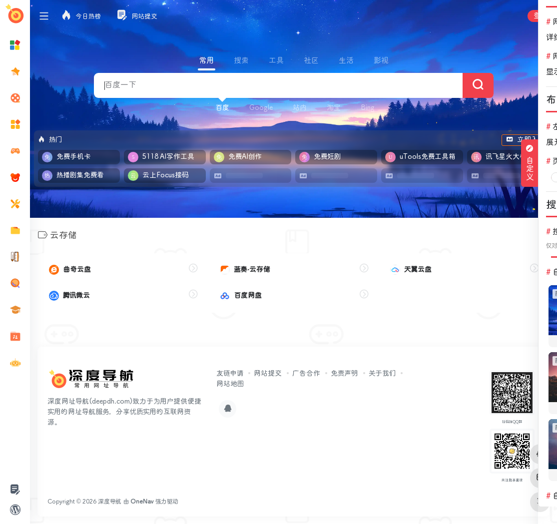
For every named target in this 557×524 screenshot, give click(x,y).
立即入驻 (525, 140)
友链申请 (229, 373)
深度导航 (109, 501)
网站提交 (268, 373)
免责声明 (344, 373)
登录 (540, 16)
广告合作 (306, 373)
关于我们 (382, 373)
